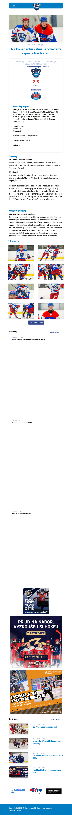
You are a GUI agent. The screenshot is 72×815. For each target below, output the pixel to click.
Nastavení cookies (15, 810)
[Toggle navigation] (14, 5)
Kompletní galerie (36, 322)
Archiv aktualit (56, 332)
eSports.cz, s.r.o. (47, 808)
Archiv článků (57, 719)
